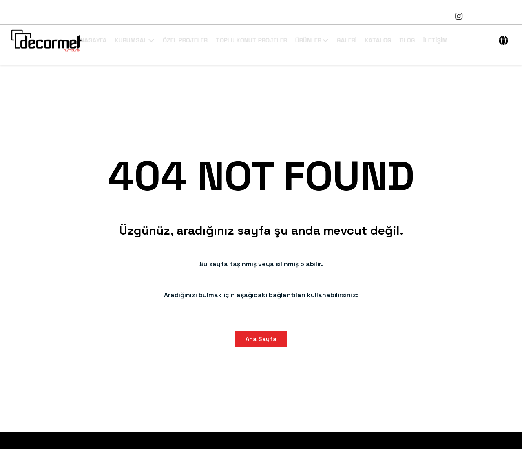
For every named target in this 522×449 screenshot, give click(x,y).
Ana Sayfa (261, 339)
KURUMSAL (161, 40)
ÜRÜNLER (339, 40)
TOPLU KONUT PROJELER (278, 40)
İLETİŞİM (462, 40)
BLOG (434, 40)
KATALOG (405, 40)
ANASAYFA (118, 40)
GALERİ (374, 40)
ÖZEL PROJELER (212, 40)
